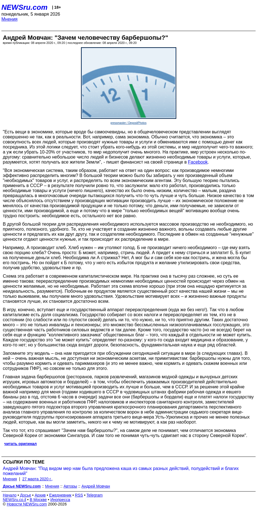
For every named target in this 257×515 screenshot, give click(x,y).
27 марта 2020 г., (37, 479)
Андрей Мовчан (96, 486)
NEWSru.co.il (14, 499)
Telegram (95, 495)
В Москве (38, 499)
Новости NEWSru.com (27, 504)
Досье (25, 495)
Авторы (70, 486)
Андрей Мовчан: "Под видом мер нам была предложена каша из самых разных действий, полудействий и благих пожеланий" (121, 471)
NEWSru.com (24, 7)
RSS (79, 495)
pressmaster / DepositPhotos (128, 122)
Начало (10, 495)
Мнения (9, 19)
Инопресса (60, 499)
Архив (40, 495)
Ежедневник (60, 495)
